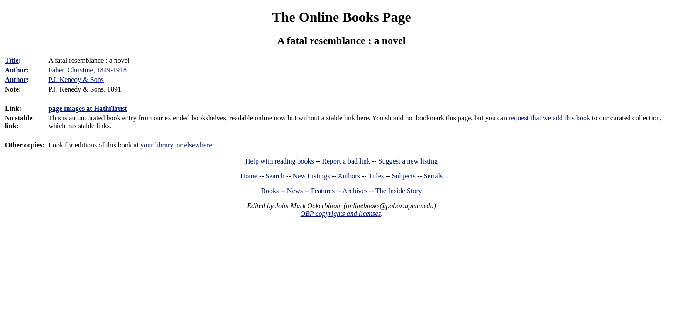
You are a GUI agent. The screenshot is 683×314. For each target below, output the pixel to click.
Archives (355, 191)
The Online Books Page (341, 17)
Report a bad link (346, 161)
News (295, 191)
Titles (376, 176)
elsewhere (198, 145)
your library (156, 145)
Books (270, 191)
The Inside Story (398, 191)
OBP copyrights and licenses (340, 213)
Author (16, 70)
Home (248, 176)
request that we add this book (549, 118)
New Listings (311, 176)
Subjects (404, 176)
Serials (433, 176)
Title (12, 60)
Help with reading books (279, 161)
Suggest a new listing (408, 161)
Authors (349, 176)
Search (275, 176)
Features (323, 191)
